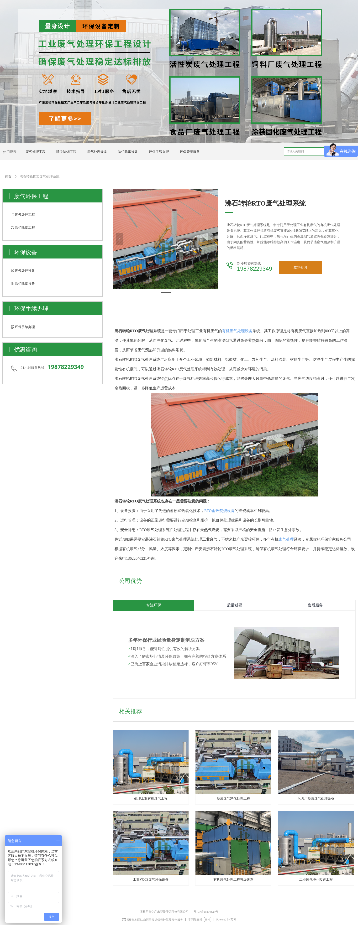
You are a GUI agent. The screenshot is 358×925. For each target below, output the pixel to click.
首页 (8, 176)
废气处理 (286, 539)
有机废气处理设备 (237, 331)
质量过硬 (234, 605)
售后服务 (315, 605)
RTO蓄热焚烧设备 (219, 511)
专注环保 (153, 605)
